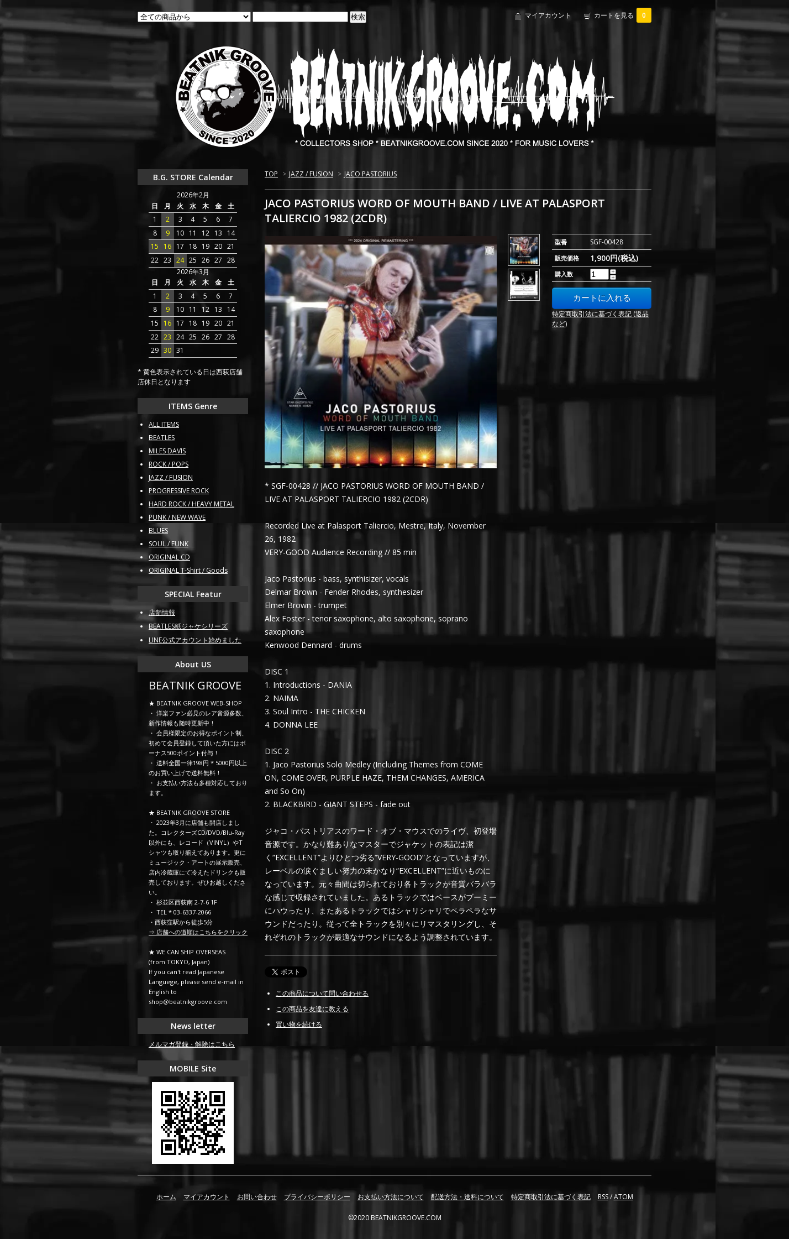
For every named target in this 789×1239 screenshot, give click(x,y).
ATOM (623, 1196)
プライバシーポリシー (317, 1196)
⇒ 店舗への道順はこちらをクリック (198, 932)
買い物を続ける (299, 1024)
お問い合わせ (257, 1196)
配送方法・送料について (467, 1196)
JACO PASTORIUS (370, 174)
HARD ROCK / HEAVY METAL (191, 504)
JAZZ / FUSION (311, 174)
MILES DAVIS (167, 451)
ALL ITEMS (164, 424)
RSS (603, 1196)
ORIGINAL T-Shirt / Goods (188, 570)
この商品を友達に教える (312, 1008)
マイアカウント (548, 15)
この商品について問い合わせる (322, 993)
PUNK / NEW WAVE (177, 517)
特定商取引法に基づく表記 (551, 1196)
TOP (271, 174)
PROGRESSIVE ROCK (179, 490)
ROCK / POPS (168, 464)
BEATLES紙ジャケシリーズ (188, 626)
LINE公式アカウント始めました (195, 640)
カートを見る (622, 15)
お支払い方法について (390, 1196)
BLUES (158, 530)
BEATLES (162, 437)
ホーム (166, 1196)
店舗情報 (162, 612)
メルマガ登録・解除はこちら (192, 1044)
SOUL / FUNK (168, 543)
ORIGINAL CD (169, 557)
